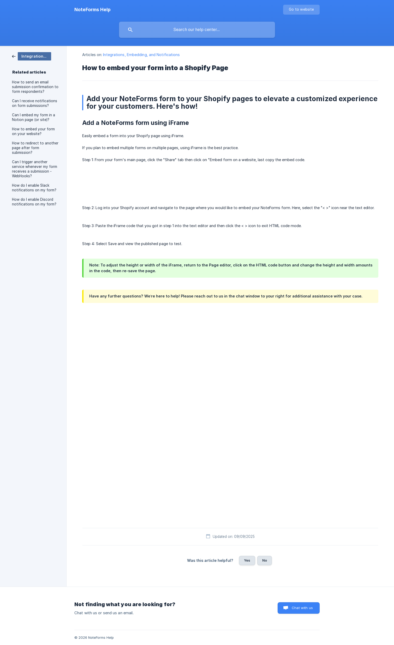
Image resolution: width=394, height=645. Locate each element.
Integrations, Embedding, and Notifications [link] (141, 54)
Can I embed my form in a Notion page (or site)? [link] (33, 117)
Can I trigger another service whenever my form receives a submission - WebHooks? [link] (34, 169)
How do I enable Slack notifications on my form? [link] (34, 187)
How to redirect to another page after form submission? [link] (35, 148)
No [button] (264, 560)
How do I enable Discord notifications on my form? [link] (34, 201)
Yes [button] (247, 560)
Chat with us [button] (302, 608)
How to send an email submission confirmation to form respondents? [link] (35, 87)
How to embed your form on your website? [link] (33, 131)
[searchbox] (197, 30)
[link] (31, 55)
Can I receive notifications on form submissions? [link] (34, 103)
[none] (92, 10)
